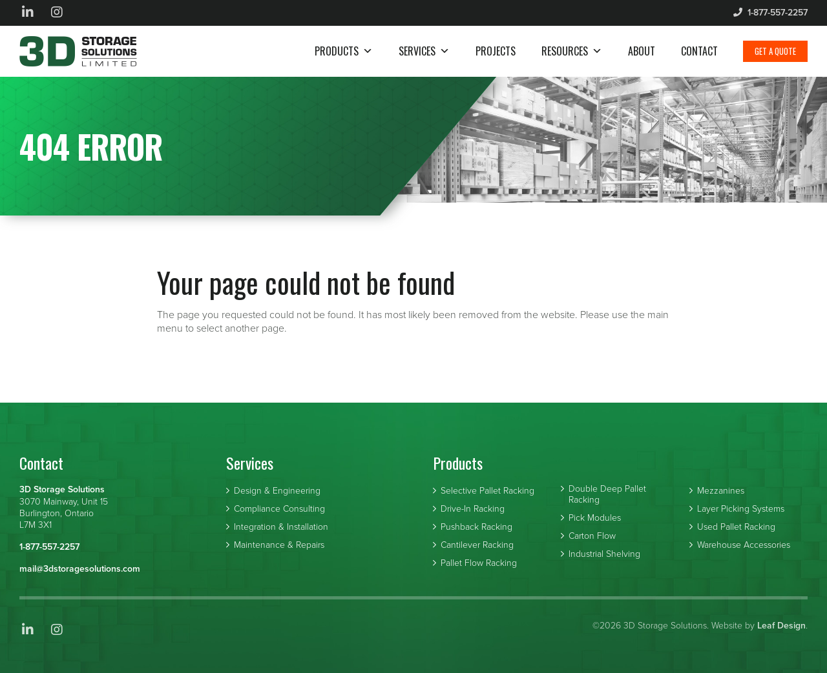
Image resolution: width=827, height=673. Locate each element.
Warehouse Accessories (743, 545)
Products (344, 51)
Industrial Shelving (604, 554)
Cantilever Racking (477, 545)
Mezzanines (720, 491)
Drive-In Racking (473, 509)
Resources (571, 51)
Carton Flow (592, 536)
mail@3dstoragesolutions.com (79, 568)
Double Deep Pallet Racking (607, 494)
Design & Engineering (277, 491)
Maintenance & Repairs (279, 545)
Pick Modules (595, 518)
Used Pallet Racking (736, 527)
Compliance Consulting (279, 509)
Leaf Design (781, 625)
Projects (496, 51)
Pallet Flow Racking (479, 563)
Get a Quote (775, 51)
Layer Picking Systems (740, 509)
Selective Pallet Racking (487, 491)
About (641, 51)
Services (424, 51)
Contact (699, 51)
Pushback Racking (476, 527)
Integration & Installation (281, 527)
